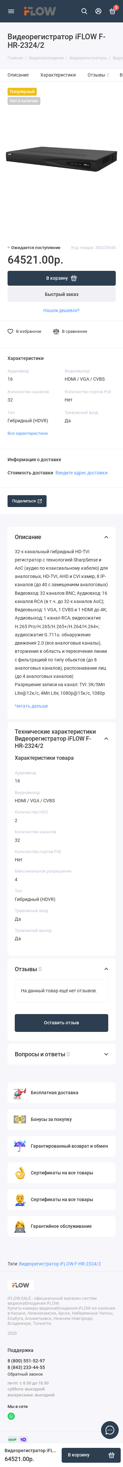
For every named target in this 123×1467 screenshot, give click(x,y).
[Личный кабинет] (98, 11)
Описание (18, 75)
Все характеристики (28, 433)
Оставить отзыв (61, 1023)
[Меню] (11, 11)
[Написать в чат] (110, 1430)
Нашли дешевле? (61, 310)
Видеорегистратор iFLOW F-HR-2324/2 (60, 1264)
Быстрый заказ (61, 294)
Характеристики (58, 75)
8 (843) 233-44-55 (26, 1367)
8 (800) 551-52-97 (26, 1360)
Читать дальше (31, 706)
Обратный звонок (25, 1374)
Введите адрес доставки (81, 472)
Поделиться (27, 500)
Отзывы (99, 75)
